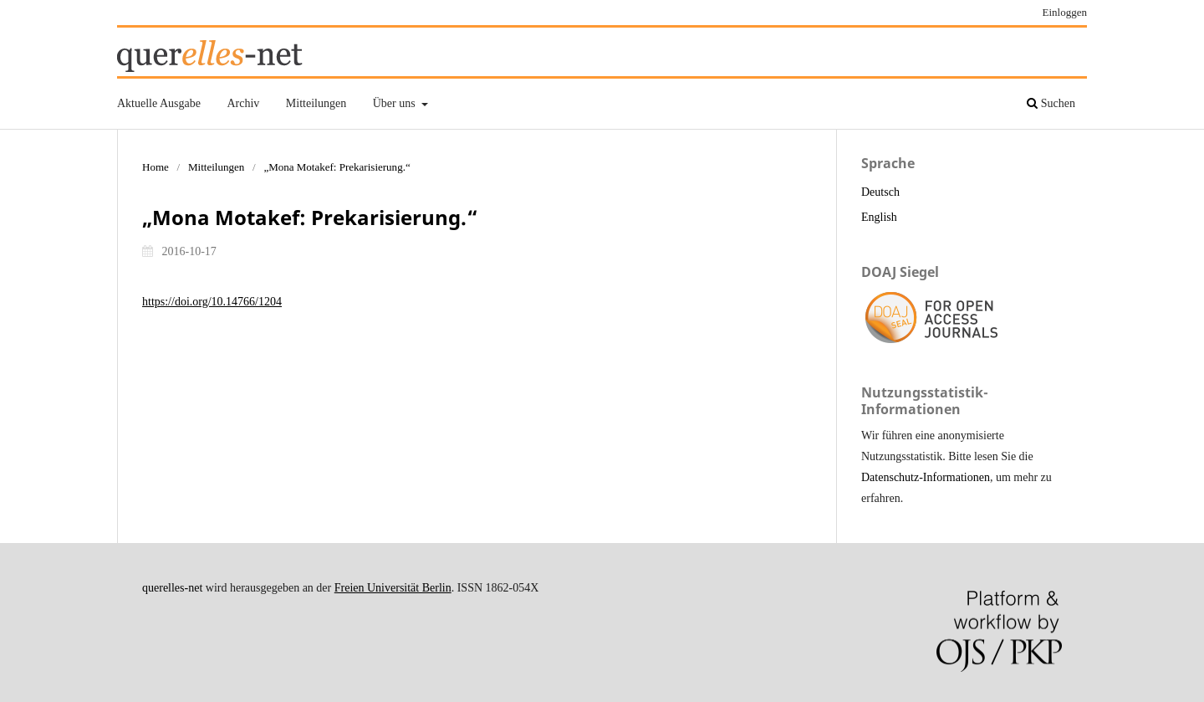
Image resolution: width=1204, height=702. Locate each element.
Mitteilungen (316, 103)
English (879, 217)
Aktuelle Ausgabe (159, 103)
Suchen (1051, 103)
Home (155, 167)
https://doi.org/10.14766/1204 (212, 301)
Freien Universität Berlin (393, 588)
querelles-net (172, 588)
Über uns (395, 103)
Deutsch (880, 192)
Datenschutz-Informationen (925, 477)
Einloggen (1065, 12)
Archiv (243, 103)
